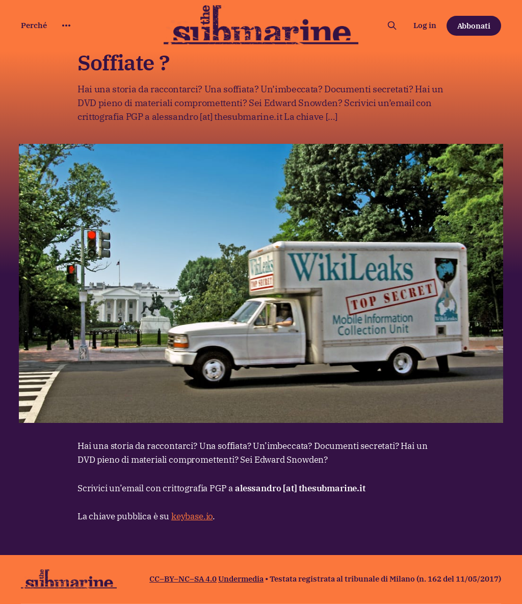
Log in (424, 25)
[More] (66, 25)
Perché (34, 25)
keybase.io (192, 516)
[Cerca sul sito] (392, 25)
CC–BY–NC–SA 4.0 (183, 579)
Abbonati (474, 26)
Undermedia (241, 579)
